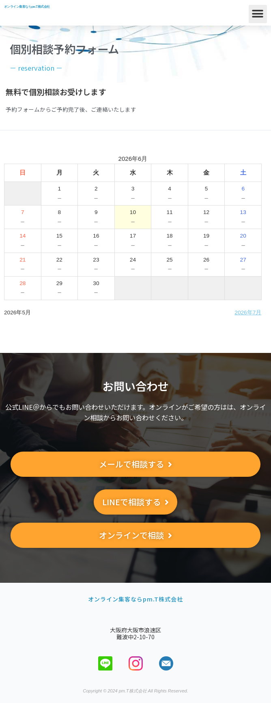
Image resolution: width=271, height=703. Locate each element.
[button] (258, 14)
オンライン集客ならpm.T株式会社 (26, 7)
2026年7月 (247, 312)
